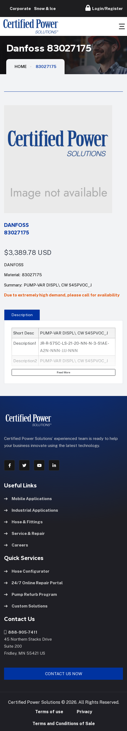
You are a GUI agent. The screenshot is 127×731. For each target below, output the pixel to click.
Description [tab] (22, 314)
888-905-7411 (20, 632)
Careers (16, 545)
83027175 (46, 66)
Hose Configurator (26, 571)
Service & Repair (24, 533)
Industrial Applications (31, 510)
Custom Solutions (26, 606)
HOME (21, 66)
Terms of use (49, 711)
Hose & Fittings (23, 522)
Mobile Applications (28, 498)
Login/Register (104, 8)
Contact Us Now (63, 673)
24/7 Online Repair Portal (33, 582)
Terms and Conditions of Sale (63, 723)
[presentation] (22, 314)
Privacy (84, 711)
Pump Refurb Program (30, 594)
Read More (63, 372)
